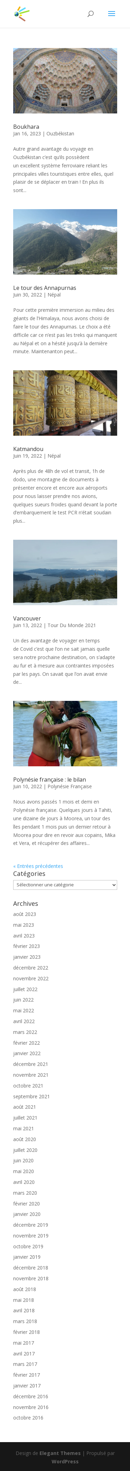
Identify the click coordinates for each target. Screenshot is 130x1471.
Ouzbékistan (60, 133)
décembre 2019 (30, 1224)
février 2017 (26, 1374)
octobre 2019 (28, 1246)
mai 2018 (23, 1300)
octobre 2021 (28, 1085)
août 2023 (24, 914)
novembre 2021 (31, 1074)
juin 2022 (23, 999)
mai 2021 (23, 1128)
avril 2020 (24, 1182)
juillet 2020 (25, 1150)
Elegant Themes (60, 1453)
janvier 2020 (27, 1214)
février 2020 (26, 1203)
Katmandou (28, 449)
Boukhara (26, 127)
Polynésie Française (69, 786)
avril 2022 (24, 1021)
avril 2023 (24, 935)
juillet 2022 (25, 989)
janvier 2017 (27, 1385)
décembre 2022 (30, 967)
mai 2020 (23, 1171)
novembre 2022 (31, 978)
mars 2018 (25, 1321)
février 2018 (26, 1332)
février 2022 (26, 1042)
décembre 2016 (30, 1396)
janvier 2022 (27, 1053)
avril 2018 (24, 1310)
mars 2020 (25, 1192)
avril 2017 (24, 1353)
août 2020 (24, 1139)
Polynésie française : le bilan (50, 779)
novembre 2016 (31, 1407)
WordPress (65, 1461)
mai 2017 (23, 1342)
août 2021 (24, 1107)
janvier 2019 (27, 1256)
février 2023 (26, 946)
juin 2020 (23, 1160)
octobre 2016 (28, 1417)
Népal (54, 294)
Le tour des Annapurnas (44, 288)
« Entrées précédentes (38, 866)
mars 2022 (25, 1032)
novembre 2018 (31, 1278)
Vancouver (27, 618)
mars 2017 (25, 1364)
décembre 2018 (30, 1267)
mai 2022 (23, 1010)
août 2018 (24, 1289)
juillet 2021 (25, 1117)
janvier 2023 (27, 957)
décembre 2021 (30, 1064)
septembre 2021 (31, 1096)
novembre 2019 (31, 1235)
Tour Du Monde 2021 (71, 625)
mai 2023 (23, 925)
